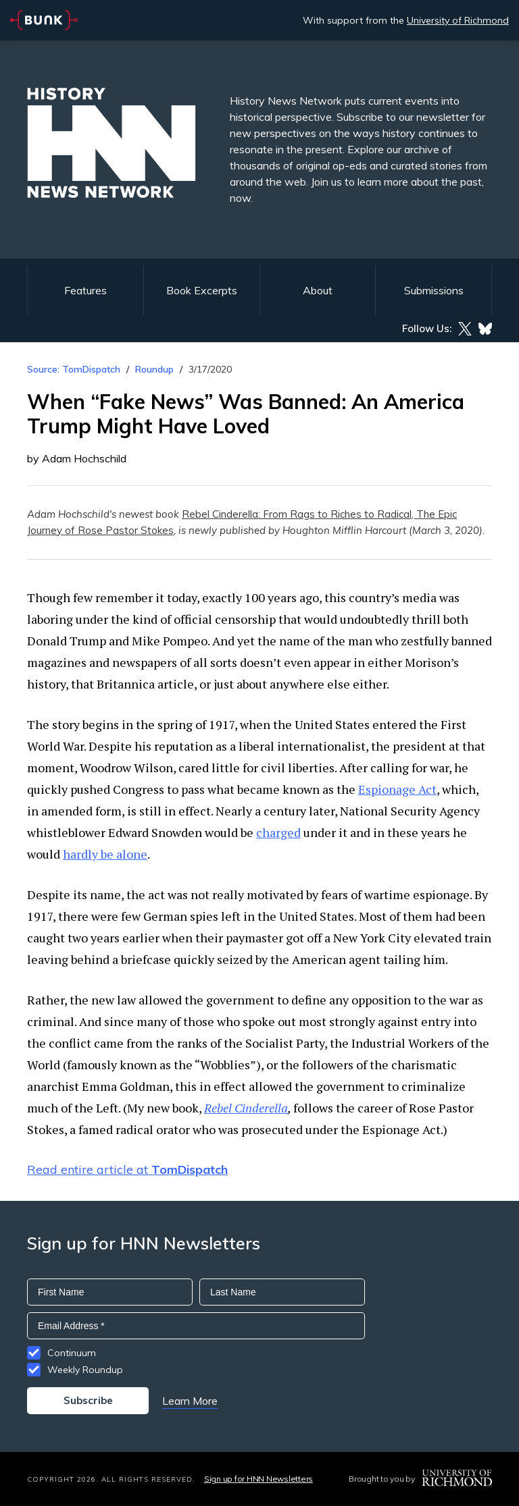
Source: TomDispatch (73, 369)
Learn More (190, 1400)
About (317, 290)
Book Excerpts (201, 290)
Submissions (434, 290)
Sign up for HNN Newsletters (258, 1479)
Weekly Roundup (85, 1370)
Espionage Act (397, 789)
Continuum (71, 1353)
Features (85, 290)
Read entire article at (127, 1169)
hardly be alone (105, 854)
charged (278, 832)
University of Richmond (458, 20)
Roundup (154, 369)
